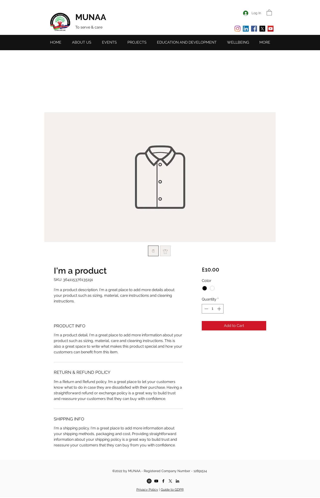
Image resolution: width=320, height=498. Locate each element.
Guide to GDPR (172, 489)
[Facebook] (254, 29)
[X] (262, 29)
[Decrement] (205, 308)
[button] (269, 12)
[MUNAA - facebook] (163, 481)
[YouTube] (271, 29)
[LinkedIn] (246, 29)
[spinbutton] (212, 308)
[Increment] (219, 308)
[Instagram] (237, 29)
